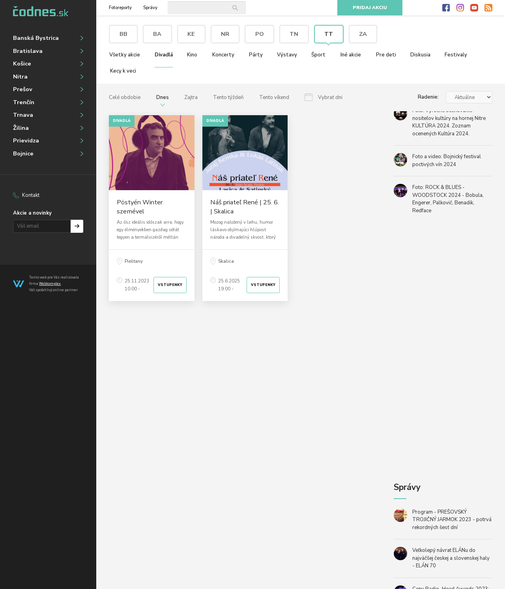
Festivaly (456, 54)
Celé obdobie (124, 97)
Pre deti (386, 54)
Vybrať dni (330, 97)
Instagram (460, 8)
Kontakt (30, 195)
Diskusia (420, 54)
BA (157, 34)
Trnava (23, 115)
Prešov (22, 89)
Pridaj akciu (370, 8)
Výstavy (287, 54)
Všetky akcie (124, 54)
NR (225, 34)
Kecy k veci (123, 71)
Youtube (474, 8)
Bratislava (28, 51)
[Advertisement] (245, 382)
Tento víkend (274, 97)
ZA (363, 34)
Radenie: (428, 97)
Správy (150, 8)
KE (191, 34)
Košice (22, 63)
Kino (192, 54)
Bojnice (23, 153)
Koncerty (223, 54)
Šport (318, 54)
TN (294, 34)
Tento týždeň (228, 97)
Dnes (162, 97)
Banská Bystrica (36, 38)
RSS (488, 8)
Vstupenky (170, 284)
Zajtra (191, 97)
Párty (256, 54)
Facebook (446, 8)
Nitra (20, 76)
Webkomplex (50, 283)
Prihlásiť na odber (77, 226)
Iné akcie (350, 54)
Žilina (21, 128)
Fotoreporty (120, 8)
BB (123, 34)
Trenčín (23, 102)
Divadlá (164, 54)
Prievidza (26, 140)
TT (328, 34)
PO (259, 34)
